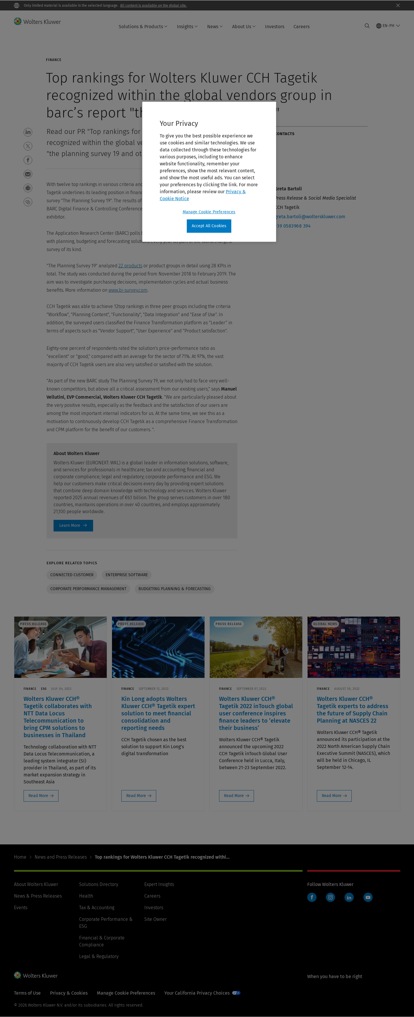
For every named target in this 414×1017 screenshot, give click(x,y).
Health (86, 896)
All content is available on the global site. (153, 5)
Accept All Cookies (209, 225)
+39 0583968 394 (293, 226)
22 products (130, 265)
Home (20, 857)
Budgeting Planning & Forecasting (174, 588)
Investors (274, 26)
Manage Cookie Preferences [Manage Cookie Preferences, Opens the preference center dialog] (209, 212)
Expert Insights (159, 884)
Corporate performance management (88, 588)
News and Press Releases (61, 857)
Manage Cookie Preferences (126, 993)
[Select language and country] (388, 25)
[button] (28, 132)
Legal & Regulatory (98, 956)
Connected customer (71, 574)
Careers (302, 26)
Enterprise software (127, 574)
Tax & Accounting (96, 907)
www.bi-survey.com (128, 290)
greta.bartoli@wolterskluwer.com (310, 216)
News (215, 26)
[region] (209, 172)
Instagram (330, 897)
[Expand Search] (367, 25)
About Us (244, 26)
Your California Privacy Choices (197, 993)
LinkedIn (349, 897)
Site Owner (155, 919)
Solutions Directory (98, 884)
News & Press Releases (38, 896)
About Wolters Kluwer (36, 884)
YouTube (368, 897)
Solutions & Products (143, 26)
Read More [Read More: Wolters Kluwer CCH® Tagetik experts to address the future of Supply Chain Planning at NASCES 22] (332, 795)
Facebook (312, 897)
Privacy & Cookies (69, 993)
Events (20, 907)
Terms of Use (27, 993)
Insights (187, 26)
